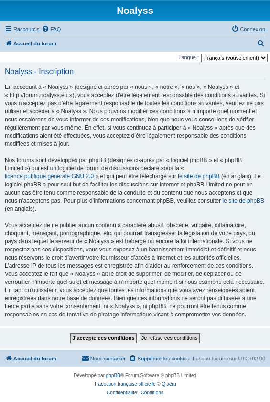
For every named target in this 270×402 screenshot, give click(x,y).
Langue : (188, 57)
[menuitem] (51, 29)
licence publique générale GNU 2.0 (49, 176)
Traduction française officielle (125, 384)
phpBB (113, 375)
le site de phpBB (198, 176)
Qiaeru (169, 384)
